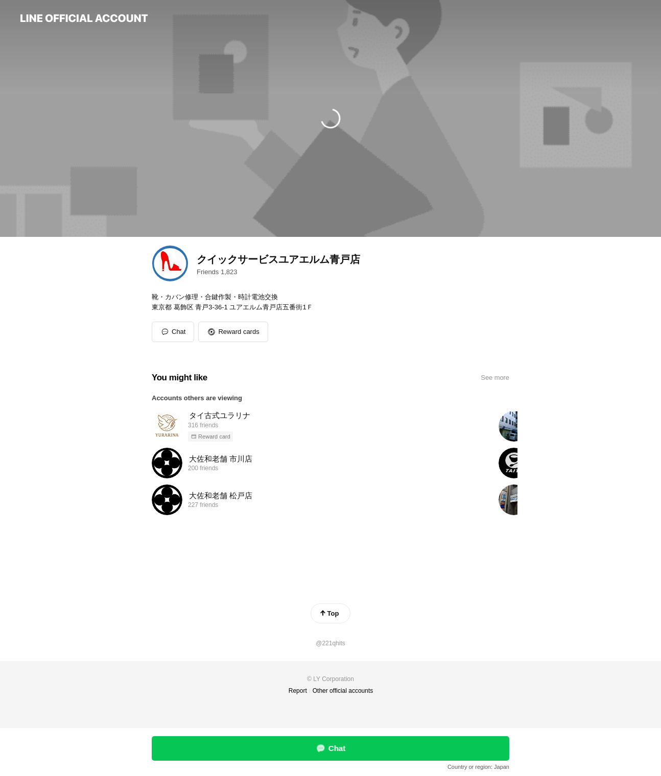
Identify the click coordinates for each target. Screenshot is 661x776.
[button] (233, 332)
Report (298, 690)
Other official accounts (343, 690)
